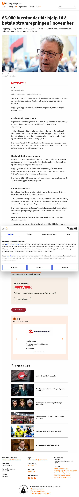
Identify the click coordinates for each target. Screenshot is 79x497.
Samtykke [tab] (10, 234)
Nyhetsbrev (23, 7)
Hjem (4, 7)
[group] (39, 339)
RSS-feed (31, 466)
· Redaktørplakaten (36, 489)
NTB (13, 87)
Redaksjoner (12, 7)
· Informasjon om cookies (62, 475)
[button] (63, 339)
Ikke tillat (14, 267)
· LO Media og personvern (62, 477)
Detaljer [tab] (30, 234)
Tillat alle (64, 267)
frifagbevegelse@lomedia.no (11, 460)
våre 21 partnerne (12, 244)
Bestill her (31, 471)
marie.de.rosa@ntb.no (17, 90)
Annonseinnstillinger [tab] (49, 234)
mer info (10, 256)
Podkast (31, 7)
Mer (38, 7)
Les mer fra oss (22, 299)
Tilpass (39, 267)
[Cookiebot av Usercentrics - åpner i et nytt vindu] (68, 228)
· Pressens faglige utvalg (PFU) (40, 493)
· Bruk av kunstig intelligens (63, 473)
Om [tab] (68, 234)
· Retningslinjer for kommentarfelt (65, 471)
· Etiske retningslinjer (61, 469)
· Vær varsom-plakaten (37, 491)
